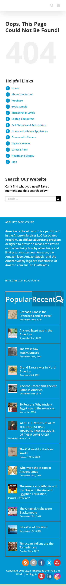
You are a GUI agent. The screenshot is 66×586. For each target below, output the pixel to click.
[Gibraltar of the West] (12, 529)
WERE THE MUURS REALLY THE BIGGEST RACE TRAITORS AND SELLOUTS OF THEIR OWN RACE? (37, 429)
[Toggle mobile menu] (59, 5)
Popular (18, 299)
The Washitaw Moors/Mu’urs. (29, 351)
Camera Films (20, 149)
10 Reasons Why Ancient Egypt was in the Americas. (37, 406)
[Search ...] (30, 198)
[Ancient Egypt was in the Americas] (12, 333)
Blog (14, 162)
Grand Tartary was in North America (38, 369)
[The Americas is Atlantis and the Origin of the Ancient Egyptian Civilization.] (12, 488)
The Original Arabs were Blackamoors (36, 510)
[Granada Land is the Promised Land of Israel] (12, 314)
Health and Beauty (23, 155)
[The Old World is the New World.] (12, 451)
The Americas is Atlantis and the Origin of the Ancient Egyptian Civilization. (38, 490)
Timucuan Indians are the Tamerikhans (37, 545)
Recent (43, 299)
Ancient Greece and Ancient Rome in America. (38, 388)
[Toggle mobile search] (52, 5)
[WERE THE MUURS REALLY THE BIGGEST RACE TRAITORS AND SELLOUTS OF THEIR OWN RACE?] (12, 425)
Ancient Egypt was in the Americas (36, 332)
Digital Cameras (21, 143)
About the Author (22, 94)
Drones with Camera (24, 137)
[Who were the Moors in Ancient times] (12, 470)
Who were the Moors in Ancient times (35, 470)
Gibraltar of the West (34, 527)
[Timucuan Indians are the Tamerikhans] (12, 546)
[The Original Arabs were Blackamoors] (12, 511)
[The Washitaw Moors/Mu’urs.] (12, 351)
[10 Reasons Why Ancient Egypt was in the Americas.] (12, 407)
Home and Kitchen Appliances (30, 131)
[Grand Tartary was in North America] (12, 370)
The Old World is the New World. (37, 451)
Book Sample (19, 106)
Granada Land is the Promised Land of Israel (35, 314)
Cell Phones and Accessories (29, 125)
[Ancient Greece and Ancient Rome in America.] (12, 388)
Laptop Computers (23, 119)
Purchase (17, 100)
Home (15, 88)
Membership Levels (23, 112)
